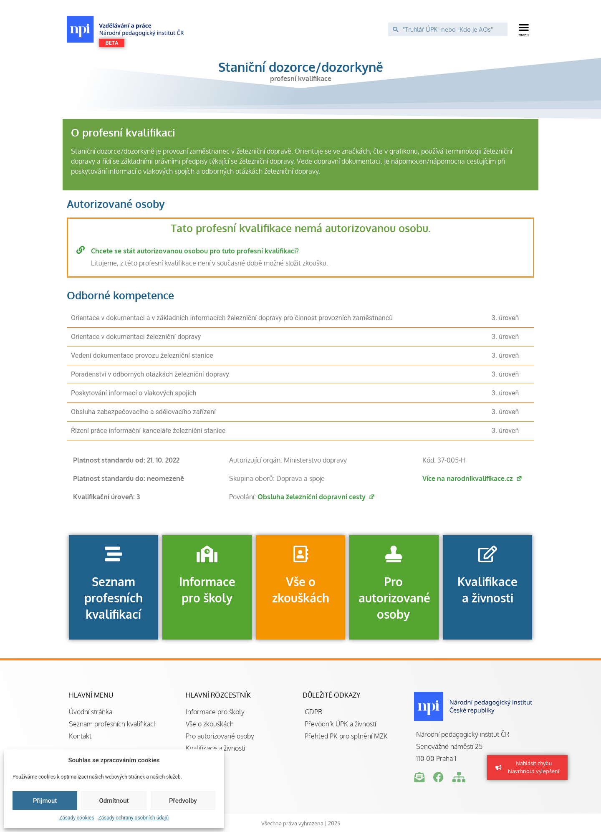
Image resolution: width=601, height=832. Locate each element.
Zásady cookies (76, 818)
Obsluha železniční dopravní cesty (316, 497)
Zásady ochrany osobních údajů (133, 818)
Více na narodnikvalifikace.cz (472, 478)
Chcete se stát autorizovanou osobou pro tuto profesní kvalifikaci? (195, 251)
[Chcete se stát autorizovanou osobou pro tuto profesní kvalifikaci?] (80, 250)
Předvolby (183, 800)
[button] (524, 29)
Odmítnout (114, 800)
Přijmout (45, 800)
